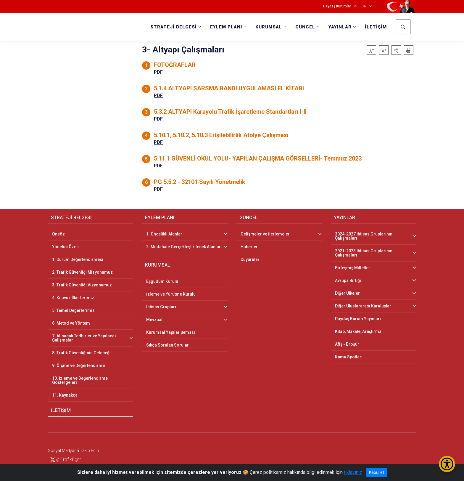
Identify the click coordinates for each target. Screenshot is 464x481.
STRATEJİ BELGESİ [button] (173, 27)
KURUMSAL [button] (268, 27)
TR (364, 6)
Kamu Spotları (348, 357)
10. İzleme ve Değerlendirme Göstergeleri (80, 380)
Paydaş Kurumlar (337, 6)
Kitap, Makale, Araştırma (358, 331)
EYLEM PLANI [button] (226, 27)
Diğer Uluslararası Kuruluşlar (363, 306)
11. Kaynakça (65, 395)
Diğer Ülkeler (347, 293)
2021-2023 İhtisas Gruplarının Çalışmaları (363, 252)
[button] (396, 50)
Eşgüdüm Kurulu (162, 281)
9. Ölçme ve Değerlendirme (78, 365)
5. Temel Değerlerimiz (73, 310)
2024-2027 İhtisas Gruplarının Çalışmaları (363, 236)
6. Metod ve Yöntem (71, 323)
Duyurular (250, 259)
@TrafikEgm (65, 459)
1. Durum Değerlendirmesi (77, 259)
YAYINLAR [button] (340, 27)
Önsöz (58, 234)
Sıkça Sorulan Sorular (167, 345)
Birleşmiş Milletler (352, 267)
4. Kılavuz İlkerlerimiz (73, 297)
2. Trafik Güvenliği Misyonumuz (82, 272)
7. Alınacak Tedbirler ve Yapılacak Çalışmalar (84, 338)
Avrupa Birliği (348, 280)
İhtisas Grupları (161, 306)
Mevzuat (154, 319)
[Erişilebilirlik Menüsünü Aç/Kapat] (447, 464)
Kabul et (376, 472)
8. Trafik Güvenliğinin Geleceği (81, 352)
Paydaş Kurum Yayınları (358, 318)
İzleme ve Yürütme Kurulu (171, 294)
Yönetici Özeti (65, 246)
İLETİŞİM (376, 27)
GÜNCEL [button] (305, 27)
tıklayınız (353, 472)
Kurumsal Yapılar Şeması (170, 332)
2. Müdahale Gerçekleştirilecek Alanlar (183, 246)
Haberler (249, 246)
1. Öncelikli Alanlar (164, 234)
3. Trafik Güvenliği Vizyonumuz (82, 285)
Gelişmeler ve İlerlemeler (265, 234)
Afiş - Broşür (347, 344)
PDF (158, 72)
